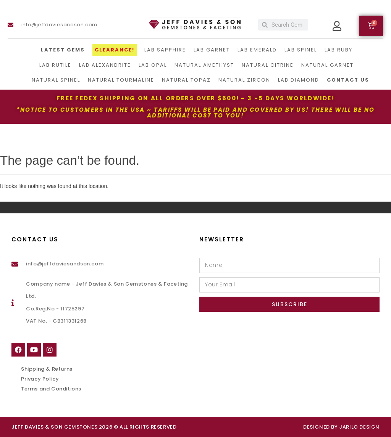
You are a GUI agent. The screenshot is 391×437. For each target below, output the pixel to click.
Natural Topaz (186, 80)
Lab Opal (153, 65)
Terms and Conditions (51, 388)
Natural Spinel (56, 80)
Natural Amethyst (204, 65)
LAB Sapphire (165, 49)
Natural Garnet (327, 65)
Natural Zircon (244, 80)
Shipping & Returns (47, 369)
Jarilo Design (359, 427)
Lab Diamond (298, 80)
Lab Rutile (55, 65)
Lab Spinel (300, 49)
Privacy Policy (40, 378)
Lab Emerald (257, 49)
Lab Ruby (338, 49)
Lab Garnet (212, 49)
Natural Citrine (268, 65)
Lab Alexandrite (105, 65)
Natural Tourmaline (121, 80)
